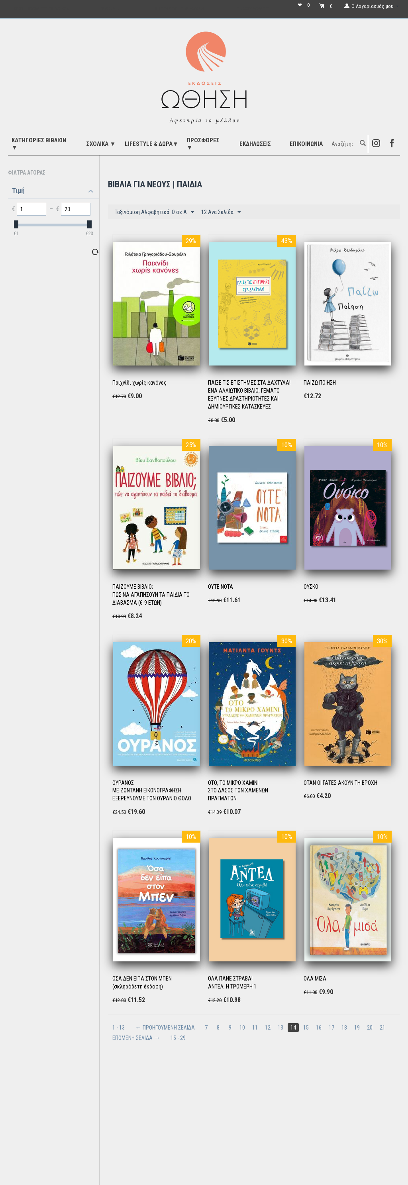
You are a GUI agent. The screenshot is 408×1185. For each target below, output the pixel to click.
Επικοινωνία (306, 143)
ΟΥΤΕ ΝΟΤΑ (220, 587)
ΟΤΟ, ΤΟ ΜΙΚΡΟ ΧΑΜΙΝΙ (233, 783)
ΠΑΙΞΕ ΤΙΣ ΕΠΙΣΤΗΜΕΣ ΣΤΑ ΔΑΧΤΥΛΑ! (249, 382)
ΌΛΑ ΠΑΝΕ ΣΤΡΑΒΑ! (230, 978)
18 (344, 1027)
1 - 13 (118, 1027)
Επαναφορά (81, 251)
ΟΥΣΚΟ (311, 587)
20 (370, 1027)
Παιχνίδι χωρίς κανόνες (139, 382)
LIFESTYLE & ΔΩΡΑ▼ (151, 143)
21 (382, 1027)
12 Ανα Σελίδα (221, 212)
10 (242, 1027)
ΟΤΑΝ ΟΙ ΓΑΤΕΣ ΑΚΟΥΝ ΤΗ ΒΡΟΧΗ (340, 783)
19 (357, 1027)
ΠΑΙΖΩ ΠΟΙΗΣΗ (320, 382)
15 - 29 (178, 1038)
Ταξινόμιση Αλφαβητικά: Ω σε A (154, 212)
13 (280, 1027)
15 (306, 1027)
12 (268, 1027)
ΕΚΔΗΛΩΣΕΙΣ (255, 143)
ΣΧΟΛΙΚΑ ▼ (101, 143)
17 (331, 1027)
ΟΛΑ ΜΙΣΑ (315, 978)
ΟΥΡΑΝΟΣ (123, 783)
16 (319, 1027)
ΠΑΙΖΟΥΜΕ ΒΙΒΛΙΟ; (132, 587)
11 (255, 1027)
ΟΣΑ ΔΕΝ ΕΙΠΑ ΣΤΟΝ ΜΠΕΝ (142, 978)
